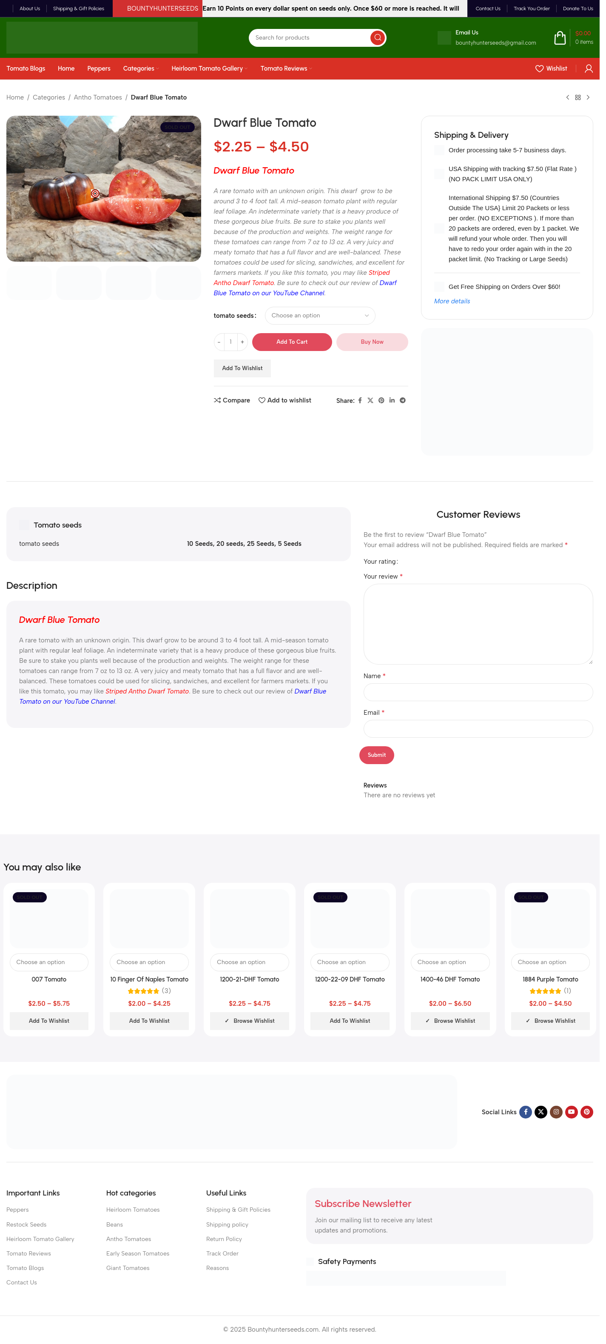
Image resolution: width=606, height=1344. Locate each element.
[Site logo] (102, 37)
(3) (166, 991)
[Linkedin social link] (392, 401)
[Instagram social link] (556, 1112)
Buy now (372, 342)
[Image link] (231, 1111)
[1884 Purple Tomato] (550, 918)
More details (452, 301)
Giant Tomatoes (128, 1268)
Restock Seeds (26, 1224)
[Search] (318, 38)
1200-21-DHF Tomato (249, 979)
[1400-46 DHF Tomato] (450, 918)
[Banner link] (507, 392)
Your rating (380, 562)
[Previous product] (568, 98)
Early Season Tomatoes (137, 1253)
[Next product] (588, 98)
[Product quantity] (231, 342)
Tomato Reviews (28, 1253)
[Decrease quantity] (219, 342)
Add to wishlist (242, 368)
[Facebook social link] (360, 401)
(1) (567, 991)
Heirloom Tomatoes (133, 1209)
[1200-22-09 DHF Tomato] (350, 918)
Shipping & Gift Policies (238, 1209)
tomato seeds (234, 316)
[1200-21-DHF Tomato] (249, 918)
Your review (383, 576)
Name (375, 676)
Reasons (217, 1268)
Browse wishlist (253, 1021)
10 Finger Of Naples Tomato (149, 979)
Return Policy (224, 1239)
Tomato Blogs (25, 1268)
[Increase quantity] (242, 342)
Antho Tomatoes (98, 97)
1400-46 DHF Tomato (450, 979)
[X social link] (370, 401)
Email (374, 712)
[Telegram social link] (402, 401)
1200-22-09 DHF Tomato (350, 979)
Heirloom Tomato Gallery (40, 1239)
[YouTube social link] (571, 1112)
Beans (114, 1224)
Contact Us (21, 1282)
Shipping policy (227, 1224)
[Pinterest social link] (381, 401)
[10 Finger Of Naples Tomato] (149, 918)
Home (15, 97)
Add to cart (291, 342)
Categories (49, 97)
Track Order (222, 1253)
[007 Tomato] (49, 918)
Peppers (17, 1209)
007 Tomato (49, 979)
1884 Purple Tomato (550, 979)
